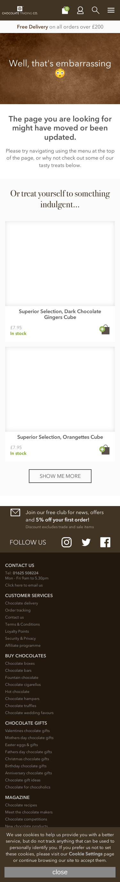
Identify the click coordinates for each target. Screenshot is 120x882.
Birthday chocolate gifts (25, 766)
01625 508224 (25, 573)
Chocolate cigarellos (23, 684)
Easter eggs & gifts (21, 745)
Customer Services (29, 595)
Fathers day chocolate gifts (28, 752)
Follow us (28, 542)
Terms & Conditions (22, 624)
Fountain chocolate (21, 677)
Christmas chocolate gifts (27, 759)
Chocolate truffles (20, 705)
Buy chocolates (25, 656)
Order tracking (18, 610)
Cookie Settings (85, 854)
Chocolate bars (18, 670)
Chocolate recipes (21, 805)
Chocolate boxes (20, 663)
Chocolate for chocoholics (27, 787)
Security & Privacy (20, 638)
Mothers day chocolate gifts (29, 738)
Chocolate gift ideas (22, 780)
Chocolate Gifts (26, 723)
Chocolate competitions (26, 819)
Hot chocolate (17, 691)
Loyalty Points (17, 631)
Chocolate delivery (21, 603)
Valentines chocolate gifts (27, 730)
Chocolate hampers (22, 698)
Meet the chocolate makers (28, 812)
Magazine (17, 797)
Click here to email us (24, 585)
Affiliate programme (23, 645)
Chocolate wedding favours (29, 713)
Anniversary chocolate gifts (28, 773)
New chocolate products (26, 826)
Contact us (14, 617)
